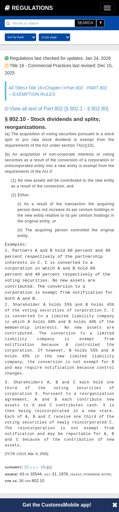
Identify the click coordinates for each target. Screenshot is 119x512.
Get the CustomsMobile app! (57, 505)
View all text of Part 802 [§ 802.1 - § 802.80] (56, 108)
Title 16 (35, 87)
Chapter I (54, 87)
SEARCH (85, 23)
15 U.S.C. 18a (35, 467)
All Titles (17, 87)
